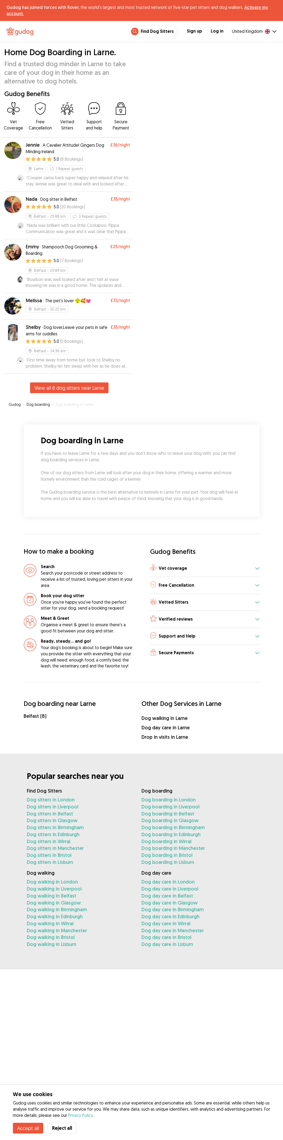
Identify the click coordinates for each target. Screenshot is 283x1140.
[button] (204, 568)
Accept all (28, 1128)
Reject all (62, 1128)
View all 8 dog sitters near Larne (69, 388)
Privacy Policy (80, 1115)
